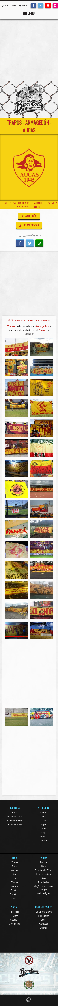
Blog (43, 866)
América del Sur (21, 203)
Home (4, 203)
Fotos (43, 816)
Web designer (43, 893)
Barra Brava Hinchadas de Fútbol (29, 99)
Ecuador (38, 203)
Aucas (51, 203)
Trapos (43, 824)
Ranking (43, 862)
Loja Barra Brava (43, 912)
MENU (29, 13)
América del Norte (14, 820)
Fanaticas (43, 836)
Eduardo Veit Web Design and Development (29, 999)
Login (43, 920)
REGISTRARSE (9, 5)
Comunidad (14, 924)
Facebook (14, 912)
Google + (14, 920)
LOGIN (23, 5)
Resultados (43, 882)
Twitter (14, 916)
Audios (14, 870)
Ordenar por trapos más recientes (29, 320)
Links (14, 874)
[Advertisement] (29, 50)
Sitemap (43, 928)
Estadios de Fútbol (43, 870)
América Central (14, 816)
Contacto (43, 924)
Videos (43, 812)
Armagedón (22, 207)
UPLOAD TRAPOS (29, 225)
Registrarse (43, 916)
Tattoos (43, 828)
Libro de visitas (43, 874)
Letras (44, 820)
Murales (43, 840)
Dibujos (43, 832)
